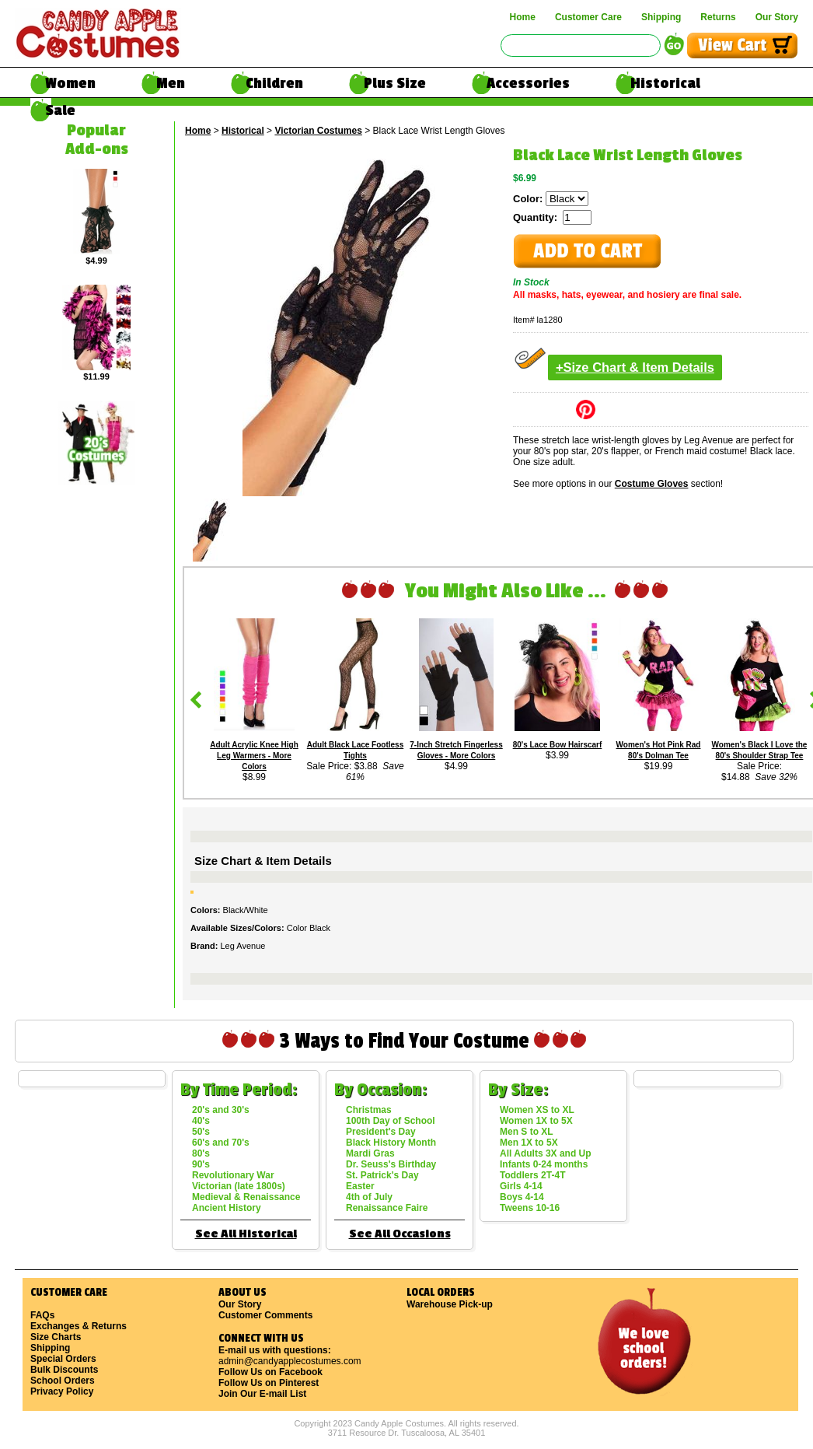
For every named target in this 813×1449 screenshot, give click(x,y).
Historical (665, 83)
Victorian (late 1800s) (238, 1186)
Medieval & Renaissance (246, 1197)
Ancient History (226, 1207)
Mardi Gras (370, 1153)
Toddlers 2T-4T (532, 1175)
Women (70, 83)
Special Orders (63, 1358)
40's (201, 1120)
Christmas (369, 1109)
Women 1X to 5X (536, 1120)
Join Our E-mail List (262, 1393)
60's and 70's (220, 1142)
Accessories (528, 83)
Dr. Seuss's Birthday (391, 1164)
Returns (717, 17)
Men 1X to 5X (529, 1142)
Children (274, 83)
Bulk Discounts (64, 1369)
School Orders (62, 1380)
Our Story (776, 17)
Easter (360, 1186)
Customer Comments (265, 1315)
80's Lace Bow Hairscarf (557, 744)
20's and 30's (220, 1109)
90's (201, 1164)
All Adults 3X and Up (545, 1153)
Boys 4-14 (522, 1197)
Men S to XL (526, 1131)
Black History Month (391, 1142)
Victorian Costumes (317, 130)
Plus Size (395, 83)
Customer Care (588, 17)
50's (201, 1131)
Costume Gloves (652, 483)
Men (170, 83)
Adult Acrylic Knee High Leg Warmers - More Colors (254, 755)
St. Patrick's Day (382, 1175)
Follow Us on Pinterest (268, 1382)
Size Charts (55, 1337)
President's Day (381, 1131)
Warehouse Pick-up (449, 1304)
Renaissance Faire (386, 1207)
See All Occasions (400, 1234)
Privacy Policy (61, 1391)
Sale (60, 110)
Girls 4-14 (521, 1186)
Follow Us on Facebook (270, 1372)
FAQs (42, 1315)
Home (523, 17)
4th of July (369, 1197)
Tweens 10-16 (530, 1207)
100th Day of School (390, 1120)
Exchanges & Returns (78, 1326)
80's (201, 1153)
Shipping (661, 17)
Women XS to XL (537, 1109)
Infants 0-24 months (544, 1164)
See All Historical (246, 1234)
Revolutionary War (233, 1175)
